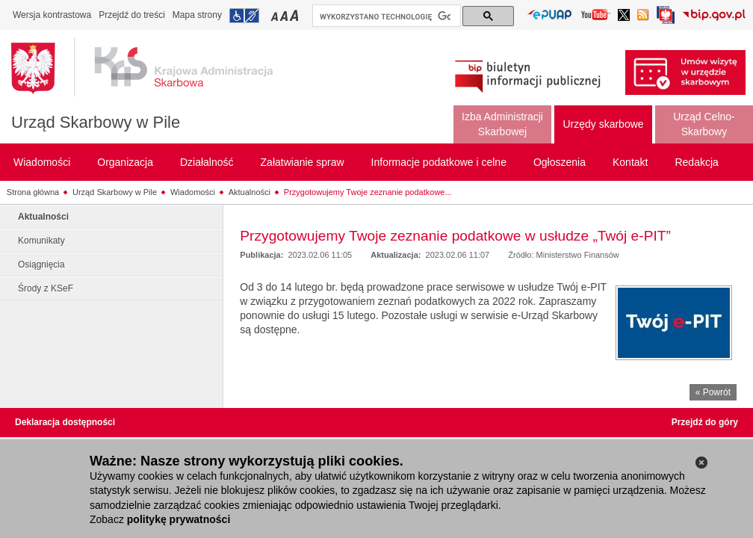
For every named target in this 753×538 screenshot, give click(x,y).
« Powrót (713, 392)
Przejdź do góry (705, 422)
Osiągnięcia (41, 264)
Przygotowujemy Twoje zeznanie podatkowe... (368, 192)
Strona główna (33, 192)
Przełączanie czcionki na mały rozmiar (275, 15)
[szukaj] (385, 16)
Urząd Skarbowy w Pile (95, 122)
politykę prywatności (178, 519)
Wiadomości (192, 192)
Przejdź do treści (132, 15)
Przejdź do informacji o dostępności (244, 15)
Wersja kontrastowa (52, 15)
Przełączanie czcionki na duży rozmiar (295, 15)
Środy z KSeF (45, 288)
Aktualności (249, 192)
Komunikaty (41, 240)
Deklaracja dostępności (65, 422)
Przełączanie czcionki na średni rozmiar (285, 15)
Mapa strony (197, 15)
